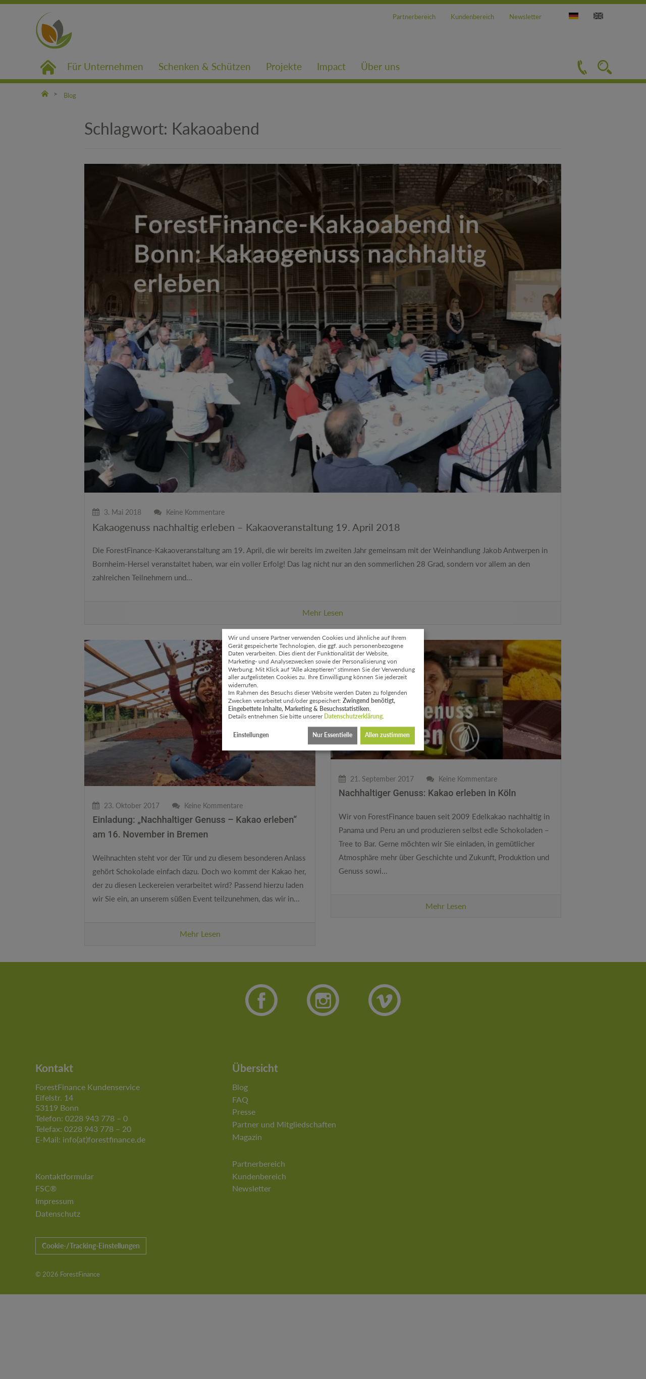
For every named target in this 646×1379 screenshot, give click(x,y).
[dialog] (323, 689)
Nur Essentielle (332, 735)
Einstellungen (251, 735)
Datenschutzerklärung (353, 717)
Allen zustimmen (387, 735)
